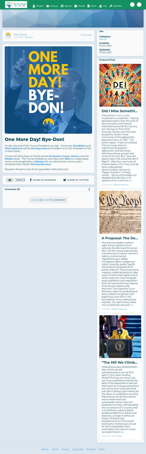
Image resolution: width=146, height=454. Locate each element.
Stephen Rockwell (120, 185)
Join (46, 200)
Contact (90, 449)
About (44, 449)
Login (34, 200)
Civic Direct (20, 34)
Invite (101, 449)
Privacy (65, 449)
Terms (54, 449)
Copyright (78, 449)
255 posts (29, 37)
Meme (103, 39)
